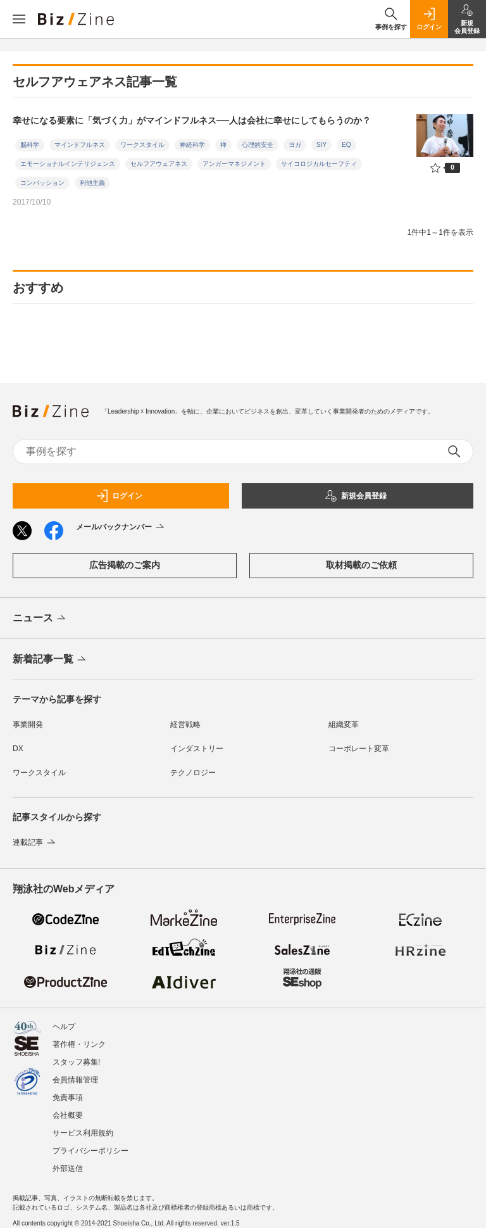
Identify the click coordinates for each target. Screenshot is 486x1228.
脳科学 (29, 144)
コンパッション (42, 182)
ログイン (119, 496)
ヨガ (295, 144)
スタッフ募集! (76, 1062)
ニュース (40, 618)
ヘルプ (64, 1026)
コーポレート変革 (358, 748)
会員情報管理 (75, 1079)
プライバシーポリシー (90, 1150)
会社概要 (68, 1115)
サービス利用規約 (83, 1133)
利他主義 (92, 182)
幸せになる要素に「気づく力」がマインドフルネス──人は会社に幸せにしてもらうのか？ (192, 120)
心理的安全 (257, 144)
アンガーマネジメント (234, 163)
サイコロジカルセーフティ (319, 163)
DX (18, 748)
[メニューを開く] (19, 19)
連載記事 (35, 842)
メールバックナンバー (121, 527)
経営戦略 (185, 724)
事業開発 (28, 724)
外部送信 (68, 1168)
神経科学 (192, 144)
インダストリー (196, 748)
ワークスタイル (142, 144)
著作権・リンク (79, 1044)
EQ (346, 144)
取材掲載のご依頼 (361, 565)
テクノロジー (193, 772)
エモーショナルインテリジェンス (67, 163)
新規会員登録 (356, 496)
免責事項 (68, 1097)
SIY (321, 144)
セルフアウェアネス (158, 163)
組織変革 (343, 724)
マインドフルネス (79, 144)
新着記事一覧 (50, 660)
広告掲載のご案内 (124, 565)
